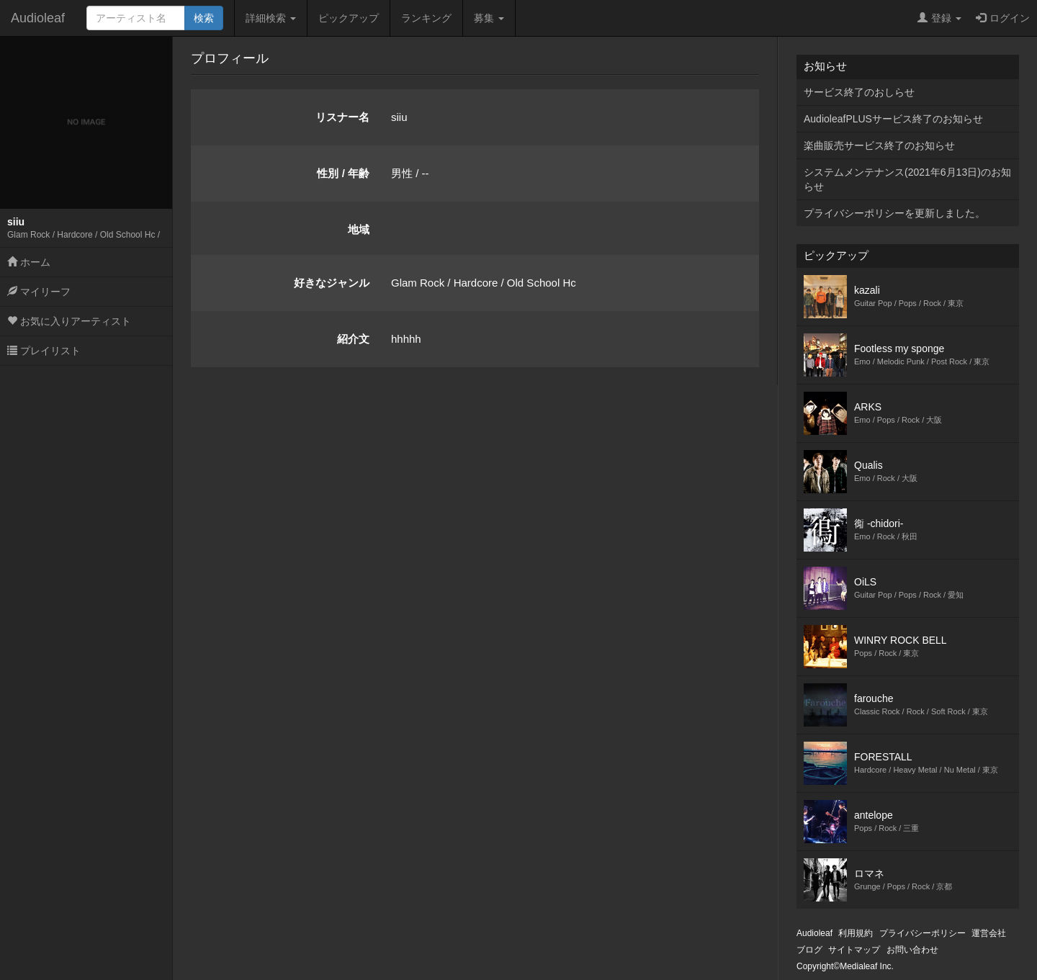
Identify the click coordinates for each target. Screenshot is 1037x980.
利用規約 (855, 933)
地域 (358, 229)
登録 (939, 18)
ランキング (426, 18)
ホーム (28, 262)
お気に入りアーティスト (69, 321)
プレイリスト (44, 350)
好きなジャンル (331, 283)
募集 (489, 18)
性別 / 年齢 (343, 173)
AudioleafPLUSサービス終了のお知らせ (893, 119)
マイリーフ (39, 291)
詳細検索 (271, 18)
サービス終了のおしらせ (859, 92)
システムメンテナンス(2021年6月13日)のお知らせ (907, 179)
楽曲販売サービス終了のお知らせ (879, 145)
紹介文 (353, 339)
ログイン (1003, 18)
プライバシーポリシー (922, 933)
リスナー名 (342, 117)
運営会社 (988, 933)
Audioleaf (38, 18)
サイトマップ (854, 950)
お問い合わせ (912, 950)
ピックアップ (348, 18)
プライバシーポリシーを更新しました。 (894, 213)
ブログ (809, 950)
